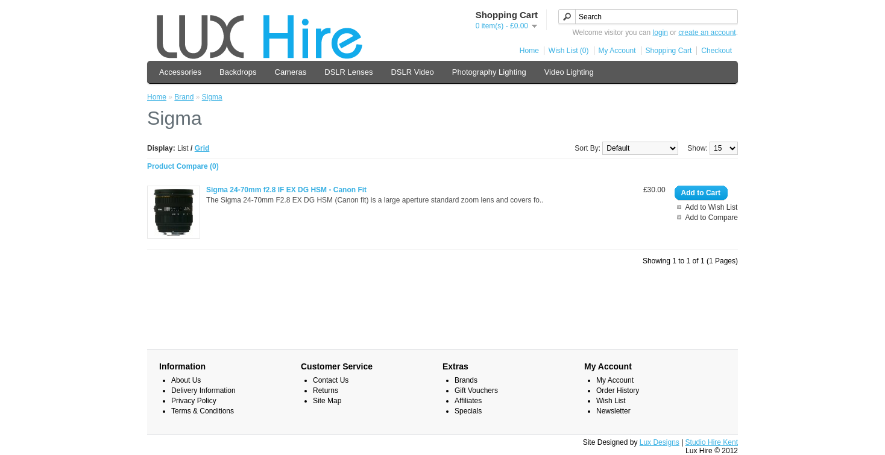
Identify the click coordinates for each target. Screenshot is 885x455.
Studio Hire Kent (711, 442)
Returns (325, 390)
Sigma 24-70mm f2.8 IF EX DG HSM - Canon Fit (286, 190)
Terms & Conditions (202, 411)
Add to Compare (711, 217)
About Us (186, 380)
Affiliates (468, 401)
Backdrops (237, 72)
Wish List (611, 401)
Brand (184, 97)
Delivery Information (203, 390)
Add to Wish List (711, 207)
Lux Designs (659, 442)
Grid (202, 148)
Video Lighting (569, 72)
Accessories (180, 72)
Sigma (212, 97)
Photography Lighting (489, 72)
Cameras (291, 72)
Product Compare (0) (183, 166)
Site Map (327, 401)
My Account (617, 50)
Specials (468, 411)
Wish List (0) (569, 50)
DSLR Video (412, 72)
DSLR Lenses (348, 72)
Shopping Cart (669, 50)
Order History (617, 390)
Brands (466, 380)
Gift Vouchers (476, 390)
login (660, 32)
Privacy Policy (193, 401)
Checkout (716, 50)
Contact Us (330, 380)
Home (529, 50)
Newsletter (613, 411)
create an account (706, 32)
